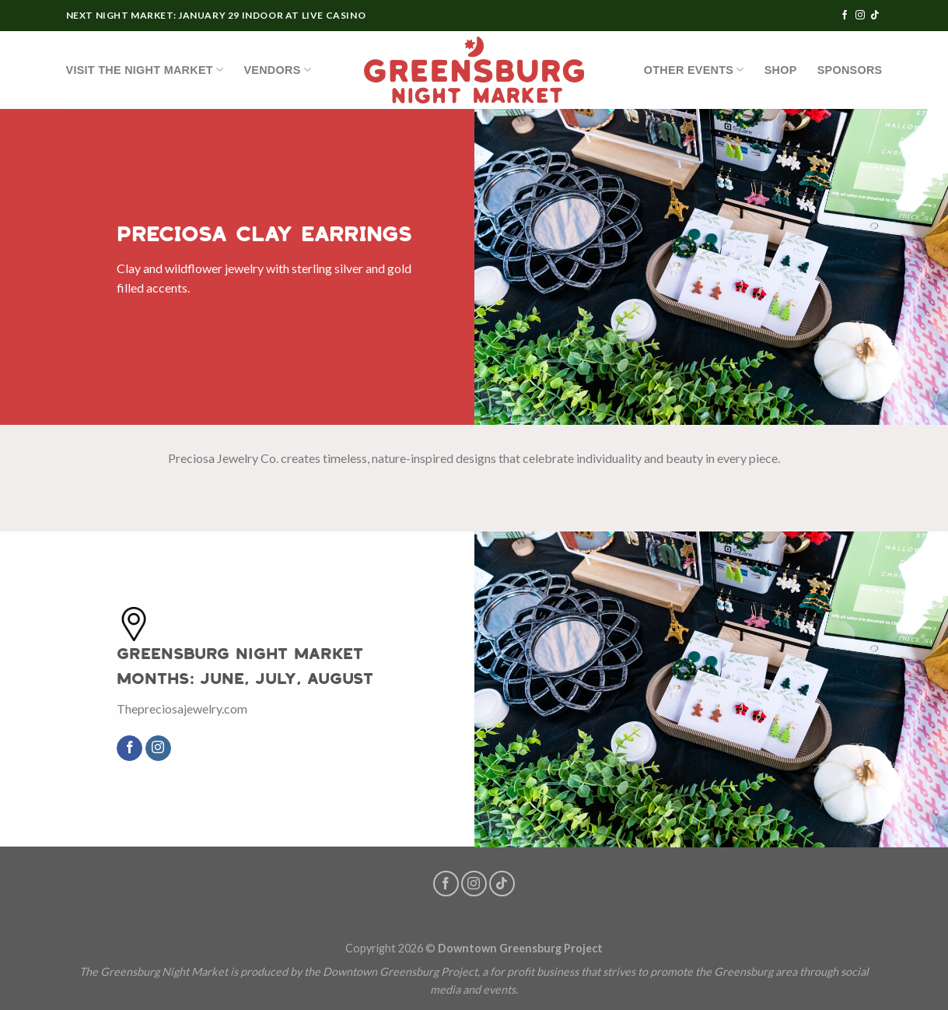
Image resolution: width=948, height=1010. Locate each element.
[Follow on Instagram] (860, 15)
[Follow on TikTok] (875, 15)
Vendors (277, 69)
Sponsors (850, 70)
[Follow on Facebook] (844, 15)
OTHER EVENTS (694, 69)
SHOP (780, 70)
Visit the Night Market (145, 69)
